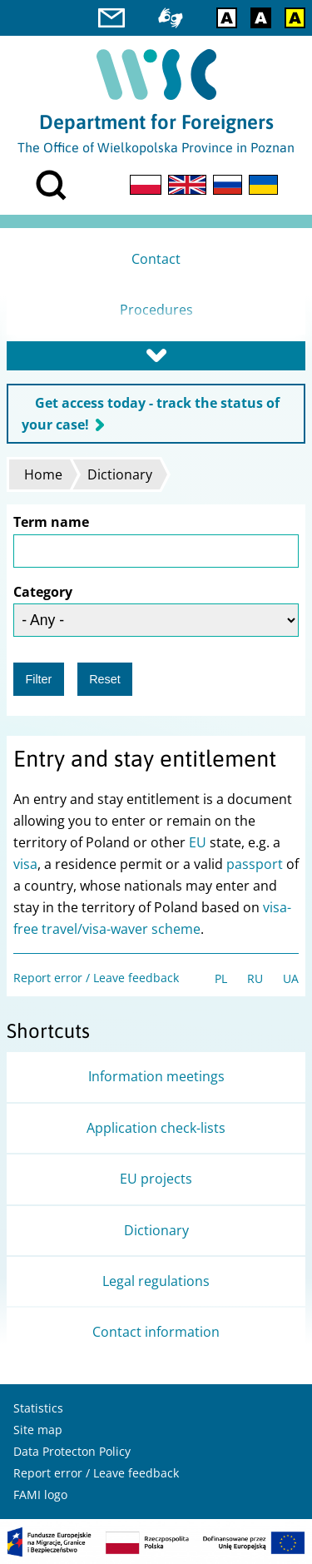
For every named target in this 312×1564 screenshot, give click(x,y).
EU (197, 842)
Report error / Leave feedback (96, 978)
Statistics (38, 1408)
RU (255, 978)
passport (254, 864)
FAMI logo (40, 1494)
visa (25, 864)
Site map (37, 1429)
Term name (51, 522)
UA (291, 978)
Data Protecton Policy (72, 1451)
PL (221, 978)
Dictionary (119, 474)
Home (43, 474)
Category (42, 592)
